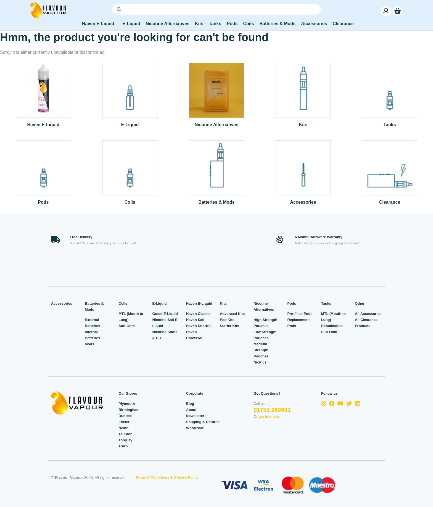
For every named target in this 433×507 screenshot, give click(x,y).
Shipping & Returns (203, 422)
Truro (123, 446)
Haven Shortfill (199, 326)
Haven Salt (195, 320)
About (191, 410)
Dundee (125, 416)
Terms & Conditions (152, 477)
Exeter (124, 422)
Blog (190, 404)
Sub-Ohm (126, 326)
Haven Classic (198, 314)
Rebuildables (332, 326)
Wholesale (195, 428)
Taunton (125, 434)
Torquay (125, 440)
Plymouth (126, 404)
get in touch (268, 417)
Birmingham (128, 410)
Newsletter (195, 416)
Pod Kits (227, 320)
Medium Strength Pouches (261, 350)
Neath (123, 428)
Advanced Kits (232, 314)
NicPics (260, 362)
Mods (89, 344)
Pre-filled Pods (299, 314)
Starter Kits (229, 326)
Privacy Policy (186, 477)
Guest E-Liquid (165, 314)
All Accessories (368, 314)
